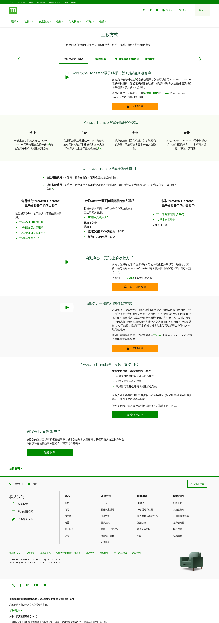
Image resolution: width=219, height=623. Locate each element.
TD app (157, 323)
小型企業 (21, 2)
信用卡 (29, 21)
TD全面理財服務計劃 (31, 213)
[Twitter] (13, 573)
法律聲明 (14, 456)
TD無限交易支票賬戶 (31, 219)
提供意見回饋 (23, 507)
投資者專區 (178, 510)
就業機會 (177, 524)
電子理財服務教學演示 (148, 504)
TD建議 (140, 491)
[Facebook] (20, 573)
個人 (11, 2)
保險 (90, 21)
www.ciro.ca (17, 616)
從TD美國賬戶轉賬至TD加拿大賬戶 (135, 50)
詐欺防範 (141, 510)
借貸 (60, 21)
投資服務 (41, 2)
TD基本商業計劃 (165, 211)
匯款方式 (105, 510)
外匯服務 (105, 530)
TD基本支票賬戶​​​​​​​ (97, 209)
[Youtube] (36, 573)
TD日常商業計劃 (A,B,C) (170, 206)
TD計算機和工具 (145, 497)
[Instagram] (27, 573)
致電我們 (21, 492)
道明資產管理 (54, 2)
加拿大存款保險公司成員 (68, 541)
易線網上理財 (150, 84)
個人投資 (75, 21)
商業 (31, 2)
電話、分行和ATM (110, 517)
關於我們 (177, 491)
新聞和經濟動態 (181, 504)
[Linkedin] (44, 573)
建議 (102, 21)
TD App (165, 84)
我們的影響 (178, 497)
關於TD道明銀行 (72, 2)
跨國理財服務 (107, 524)
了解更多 (14, 598)
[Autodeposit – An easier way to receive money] (135, 275)
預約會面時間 (23, 499)
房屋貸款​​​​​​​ (45, 21)
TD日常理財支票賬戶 (31, 224)
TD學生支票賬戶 (28, 229)
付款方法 (105, 504)
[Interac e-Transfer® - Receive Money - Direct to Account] (135, 402)
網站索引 (136, 541)
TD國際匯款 (99, 50)
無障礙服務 (45, 541)
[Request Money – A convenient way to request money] (135, 336)
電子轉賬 (73, 50)
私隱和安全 (15, 541)
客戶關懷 (177, 517)
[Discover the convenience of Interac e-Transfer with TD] (135, 97)
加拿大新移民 (143, 517)
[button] (144, 10)
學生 (139, 524)
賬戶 (14, 21)
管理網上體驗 (120, 541)
